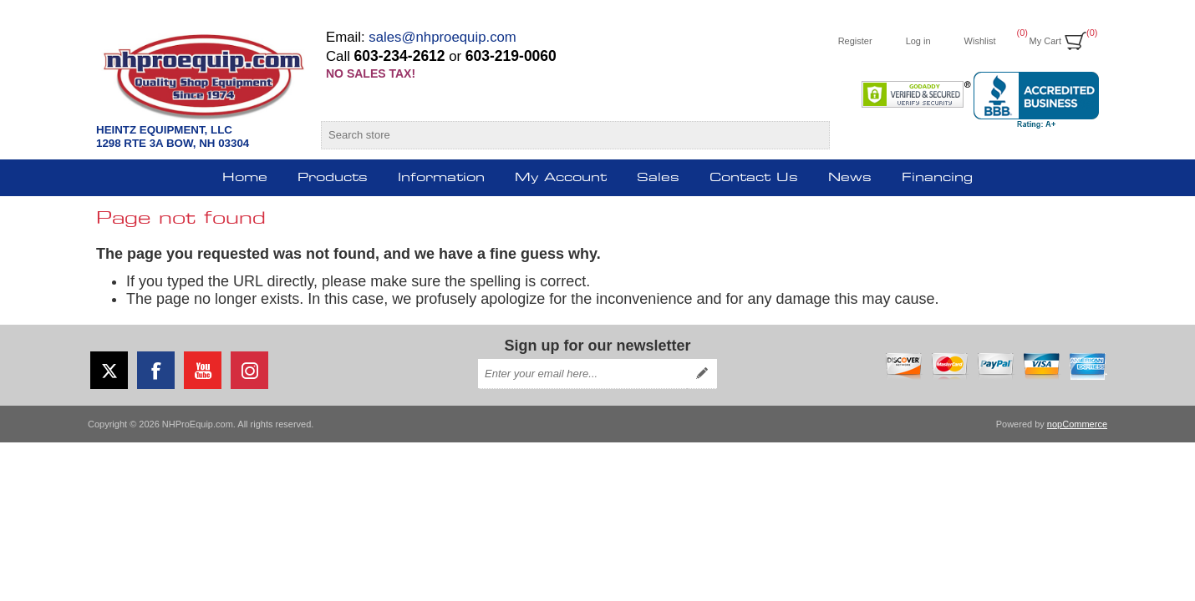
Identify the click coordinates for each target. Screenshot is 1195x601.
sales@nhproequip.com (442, 37)
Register (855, 41)
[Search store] (560, 135)
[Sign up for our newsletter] (582, 374)
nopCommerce (1077, 424)
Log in (918, 41)
